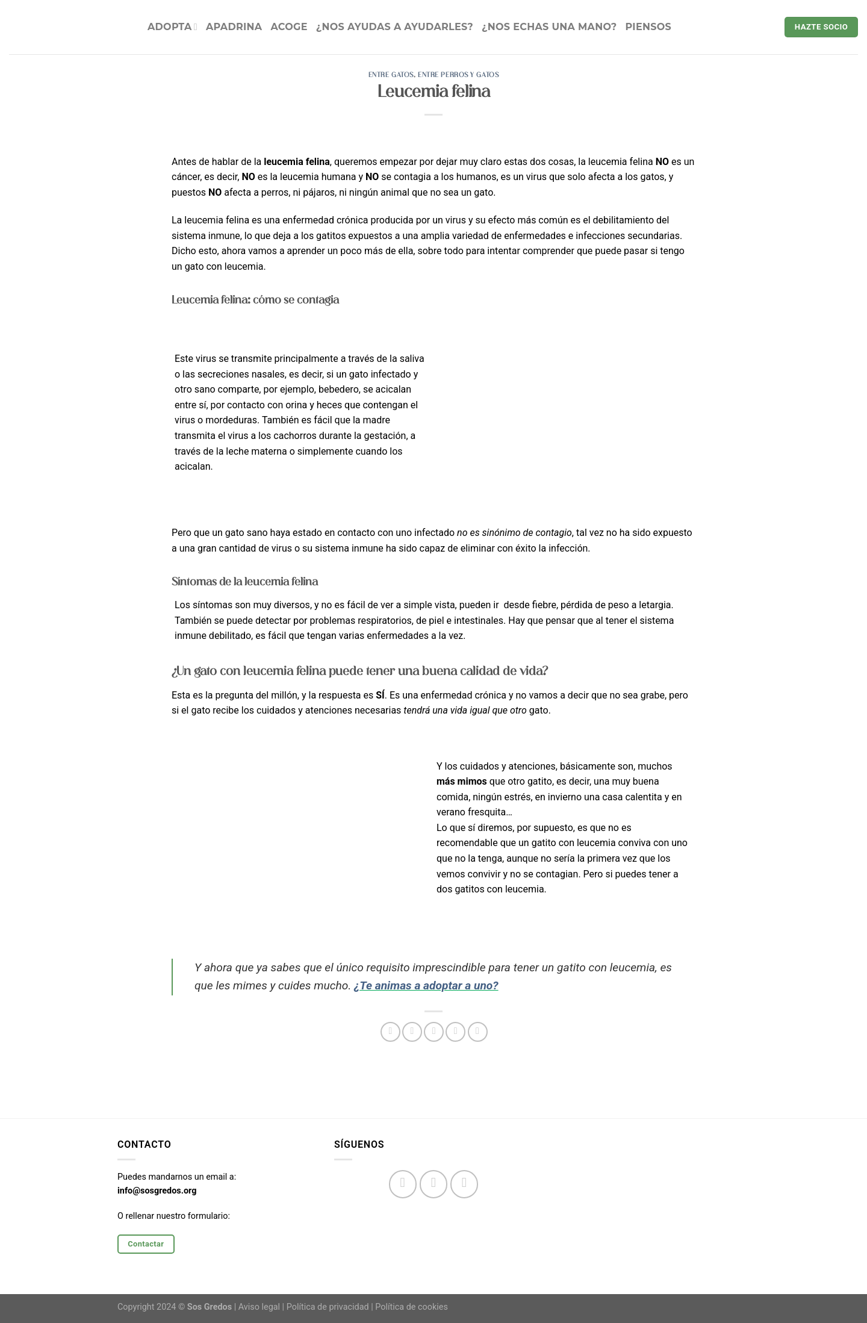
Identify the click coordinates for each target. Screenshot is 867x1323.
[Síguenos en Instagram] (434, 1184)
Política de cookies (411, 1307)
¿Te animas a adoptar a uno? (426, 985)
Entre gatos (391, 75)
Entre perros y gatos (458, 75)
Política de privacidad (328, 1307)
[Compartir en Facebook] (390, 1032)
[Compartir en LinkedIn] (478, 1032)
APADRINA (234, 27)
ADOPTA (172, 27)
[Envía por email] (434, 1032)
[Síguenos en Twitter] (464, 1184)
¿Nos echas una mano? (549, 27)
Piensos (649, 27)
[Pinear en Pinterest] (455, 1032)
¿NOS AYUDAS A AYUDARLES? (394, 27)
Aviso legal (259, 1307)
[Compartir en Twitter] (412, 1032)
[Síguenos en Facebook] (403, 1184)
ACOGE (288, 27)
